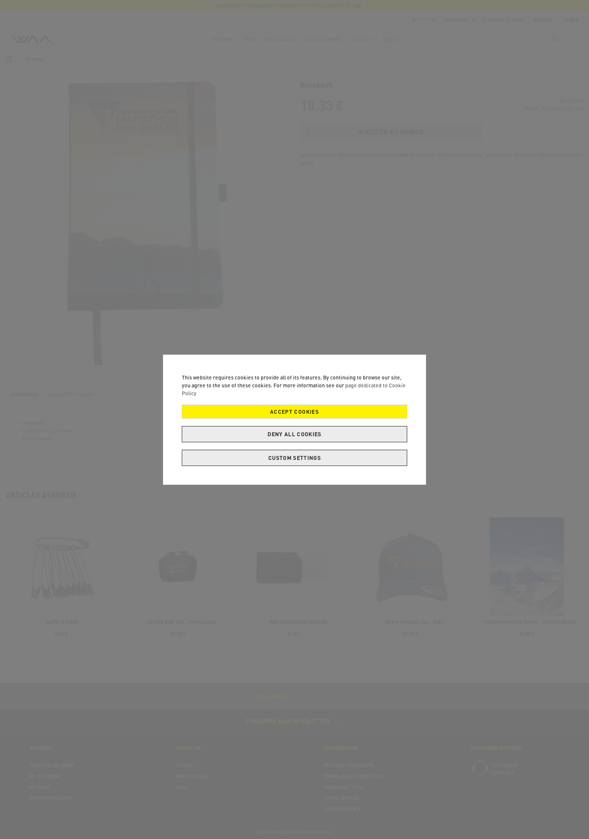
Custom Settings (294, 458)
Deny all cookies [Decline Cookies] (294, 434)
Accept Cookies (294, 411)
